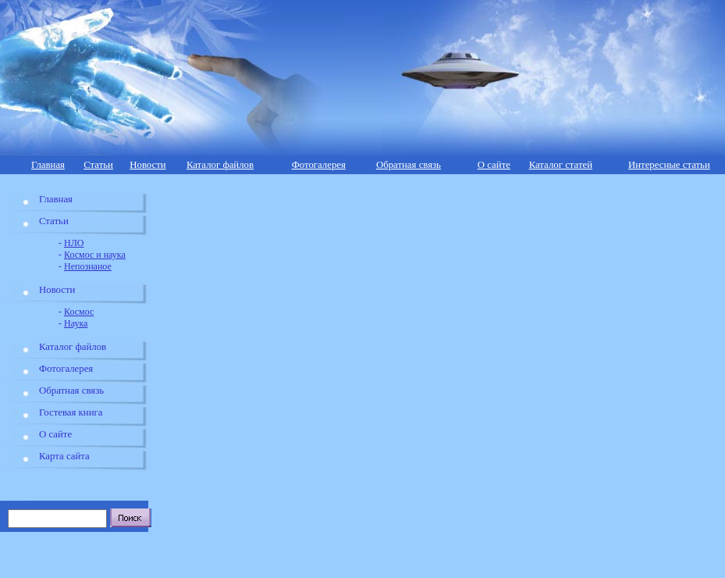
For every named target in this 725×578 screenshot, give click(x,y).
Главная (48, 164)
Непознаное (88, 266)
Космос (79, 311)
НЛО (74, 242)
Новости (147, 164)
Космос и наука (95, 254)
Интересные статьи (669, 164)
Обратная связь (408, 164)
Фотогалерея (319, 164)
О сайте (494, 164)
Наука (75, 323)
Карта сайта (64, 456)
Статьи (98, 164)
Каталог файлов (220, 164)
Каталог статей (560, 164)
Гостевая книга (70, 412)
